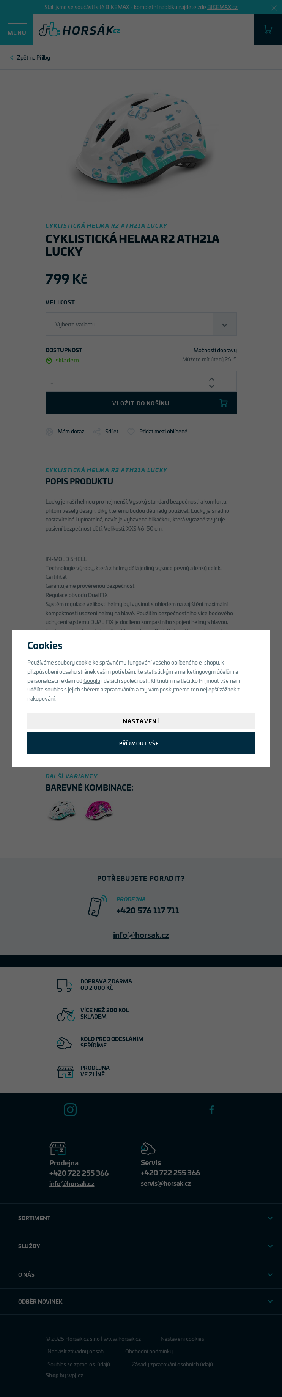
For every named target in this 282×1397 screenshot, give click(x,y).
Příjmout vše (139, 743)
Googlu (91, 680)
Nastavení (141, 721)
